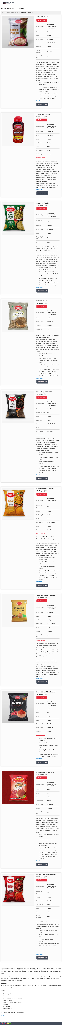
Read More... (39, 100)
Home (3, 12)
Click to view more (40, 157)
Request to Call (42, 104)
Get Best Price (41, 20)
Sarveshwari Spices (15, 12)
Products (7, 12)
